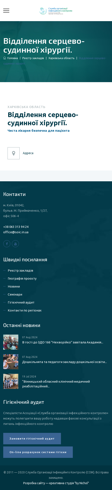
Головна (10, 57)
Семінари (15, 294)
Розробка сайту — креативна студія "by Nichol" (56, 483)
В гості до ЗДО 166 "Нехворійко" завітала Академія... (62, 342)
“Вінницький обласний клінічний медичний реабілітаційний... (56, 384)
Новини (14, 286)
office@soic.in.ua (15, 232)
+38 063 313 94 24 (15, 227)
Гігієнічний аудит (21, 302)
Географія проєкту (22, 278)
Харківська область (61, 57)
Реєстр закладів (33, 57)
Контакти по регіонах (25, 310)
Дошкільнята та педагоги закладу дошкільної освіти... (64, 362)
